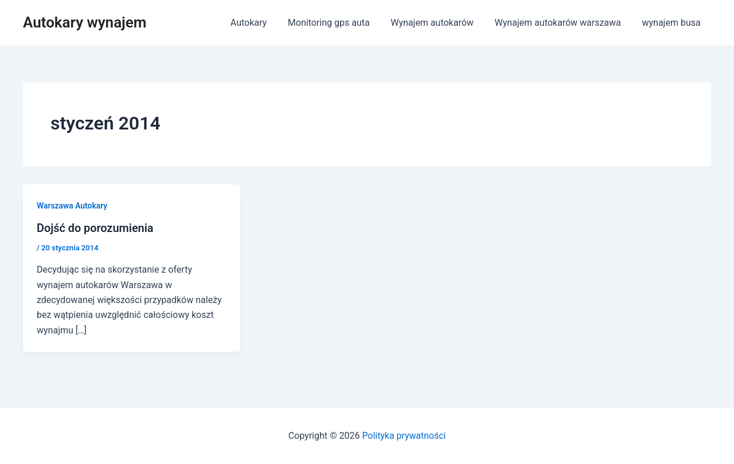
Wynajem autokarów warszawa (561, 22)
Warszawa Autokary (72, 205)
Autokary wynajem (84, 22)
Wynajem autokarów (439, 22)
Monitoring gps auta (338, 22)
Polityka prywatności (404, 435)
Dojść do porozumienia (95, 228)
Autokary (261, 22)
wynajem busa (672, 22)
